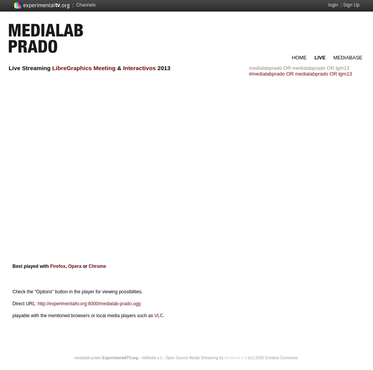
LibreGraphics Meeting (84, 68)
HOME (299, 58)
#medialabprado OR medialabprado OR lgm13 (300, 74)
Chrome (97, 266)
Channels (86, 5)
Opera (74, 266)
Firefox (58, 266)
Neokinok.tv (235, 358)
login (333, 5)
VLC (158, 315)
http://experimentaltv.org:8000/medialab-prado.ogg (89, 303)
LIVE (320, 58)
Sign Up (351, 5)
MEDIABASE (348, 58)
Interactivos (139, 68)
